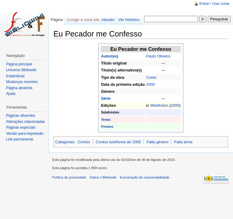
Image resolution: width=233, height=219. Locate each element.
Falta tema (183, 142)
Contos (84, 142)
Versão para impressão (24, 133)
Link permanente (19, 139)
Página (57, 19)
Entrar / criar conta (214, 4)
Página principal (19, 64)
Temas (106, 119)
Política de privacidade (69, 177)
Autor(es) (109, 56)
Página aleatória (19, 88)
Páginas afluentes (20, 115)
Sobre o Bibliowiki (103, 177)
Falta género (157, 142)
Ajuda (10, 94)
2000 (150, 84)
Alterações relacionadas (25, 122)
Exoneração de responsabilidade (144, 177)
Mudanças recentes (22, 82)
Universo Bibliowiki (21, 70)
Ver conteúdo (103, 19)
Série (105, 98)
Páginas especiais (20, 127)
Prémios (107, 126)
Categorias (64, 142)
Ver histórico (129, 19)
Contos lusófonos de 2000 (118, 142)
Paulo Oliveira (158, 56)
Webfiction (159, 105)
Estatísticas (15, 76)
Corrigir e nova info (83, 19)
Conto (151, 77)
